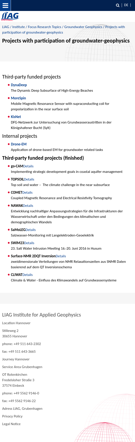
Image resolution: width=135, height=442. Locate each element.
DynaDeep (19, 85)
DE (126, 5)
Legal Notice (11, 424)
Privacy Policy (12, 416)
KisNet (16, 117)
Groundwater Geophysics (83, 27)
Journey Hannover (15, 359)
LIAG (5, 27)
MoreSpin (18, 98)
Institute (18, 27)
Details (28, 166)
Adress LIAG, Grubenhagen (22, 408)
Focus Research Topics (44, 27)
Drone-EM (19, 144)
